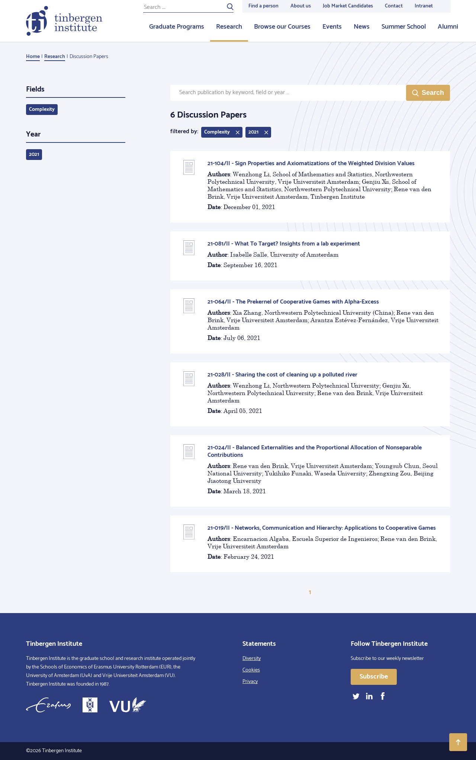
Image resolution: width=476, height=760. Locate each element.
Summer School (404, 26)
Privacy (250, 681)
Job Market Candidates (348, 6)
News (362, 26)
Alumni (448, 26)
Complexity (42, 109)
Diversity (251, 658)
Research (229, 26)
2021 (34, 154)
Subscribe (374, 676)
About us (300, 6)
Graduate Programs (176, 26)
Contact (394, 6)
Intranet (424, 6)
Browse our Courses (282, 26)
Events (332, 26)
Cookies (251, 670)
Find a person (263, 6)
